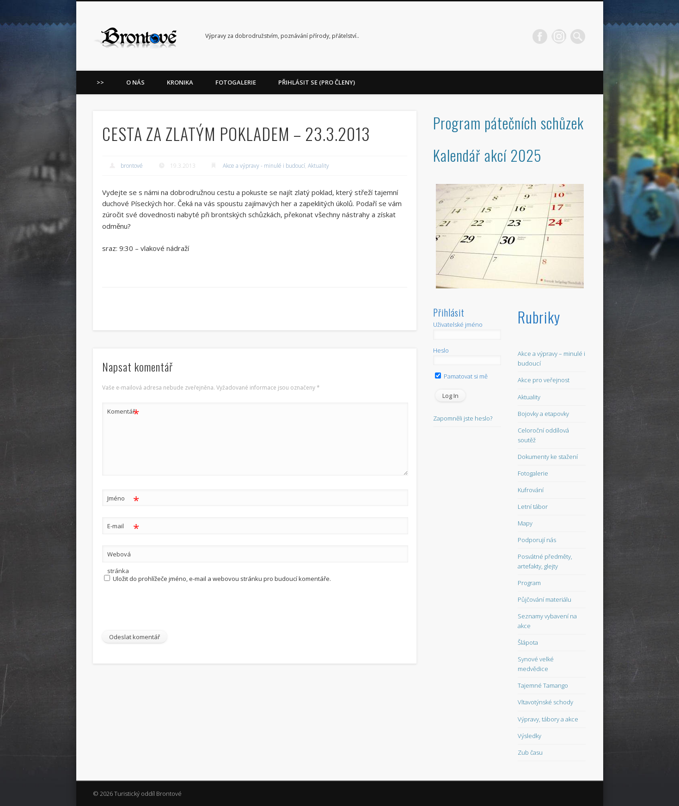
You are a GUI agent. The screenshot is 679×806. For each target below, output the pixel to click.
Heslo (441, 350)
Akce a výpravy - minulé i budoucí (264, 166)
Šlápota (528, 642)
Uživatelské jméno (458, 324)
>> (100, 82)
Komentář (123, 411)
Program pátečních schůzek (508, 123)
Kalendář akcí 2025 (487, 155)
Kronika (180, 82)
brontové (132, 166)
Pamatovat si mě (461, 376)
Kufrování (531, 490)
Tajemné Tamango (543, 685)
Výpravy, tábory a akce (548, 719)
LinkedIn (558, 36)
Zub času (530, 752)
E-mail (123, 526)
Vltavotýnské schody (545, 702)
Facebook (539, 36)
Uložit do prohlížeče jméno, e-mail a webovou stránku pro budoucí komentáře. (222, 578)
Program (529, 583)
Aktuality (318, 166)
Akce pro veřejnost (543, 380)
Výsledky (529, 736)
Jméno (123, 498)
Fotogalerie (235, 82)
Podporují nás (537, 540)
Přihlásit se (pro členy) (316, 82)
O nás (135, 82)
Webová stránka (119, 562)
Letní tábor (533, 506)
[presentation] (165, 611)
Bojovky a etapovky (543, 413)
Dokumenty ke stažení (548, 456)
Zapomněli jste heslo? (462, 418)
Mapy (525, 523)
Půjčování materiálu (544, 599)
